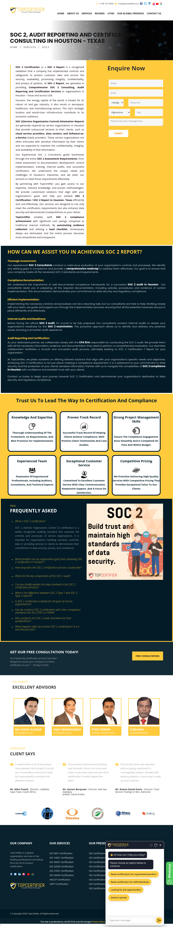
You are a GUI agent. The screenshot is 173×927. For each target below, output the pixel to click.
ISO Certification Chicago (102, 862)
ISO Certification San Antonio (104, 888)
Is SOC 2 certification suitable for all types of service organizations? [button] (42, 601)
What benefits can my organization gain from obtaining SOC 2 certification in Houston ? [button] (47, 559)
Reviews (100, 13)
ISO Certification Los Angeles (104, 857)
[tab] (47, 521)
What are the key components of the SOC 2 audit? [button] (41, 576)
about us (73, 13)
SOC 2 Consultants (49, 154)
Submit (118, 133)
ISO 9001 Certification (60, 853)
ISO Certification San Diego (103, 883)
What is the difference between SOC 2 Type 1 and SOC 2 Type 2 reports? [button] (44, 593)
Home (60, 13)
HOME (14, 47)
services (87, 13)
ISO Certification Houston (102, 866)
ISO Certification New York (103, 853)
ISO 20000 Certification (61, 875)
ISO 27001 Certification (61, 870)
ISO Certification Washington (104, 870)
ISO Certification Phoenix (102, 875)
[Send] (159, 920)
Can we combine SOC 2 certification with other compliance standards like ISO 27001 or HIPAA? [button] (46, 610)
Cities (110, 13)
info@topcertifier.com (127, 3)
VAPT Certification (58, 883)
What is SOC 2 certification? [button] (28, 521)
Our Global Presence (130, 13)
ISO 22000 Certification (61, 866)
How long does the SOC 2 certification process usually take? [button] (46, 567)
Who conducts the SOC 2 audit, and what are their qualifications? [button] (41, 618)
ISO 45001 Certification (61, 862)
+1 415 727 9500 (106, 3)
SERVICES (29, 47)
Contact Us (154, 13)
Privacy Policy (98, 921)
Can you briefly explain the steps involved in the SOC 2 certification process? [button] (43, 584)
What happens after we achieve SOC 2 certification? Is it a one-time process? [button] (45, 626)
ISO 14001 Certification (61, 857)
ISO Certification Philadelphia (104, 879)
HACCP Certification (59, 879)
